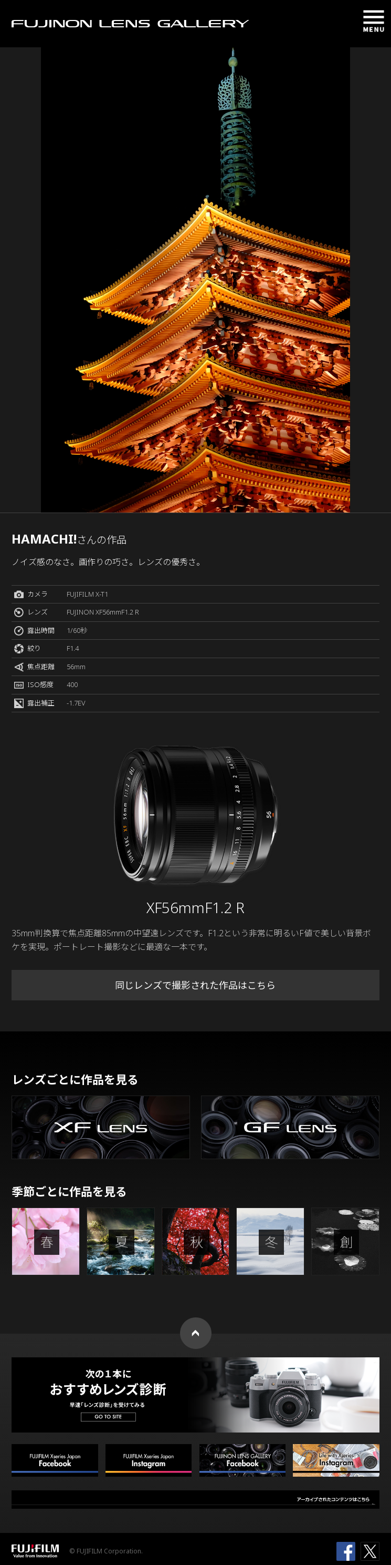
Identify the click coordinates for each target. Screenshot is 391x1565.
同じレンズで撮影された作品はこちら (195, 985)
